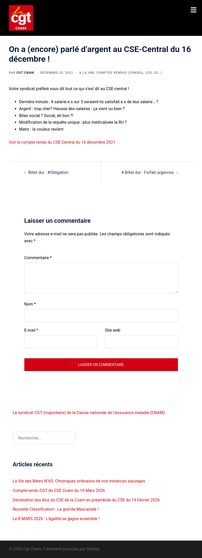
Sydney (93, 548)
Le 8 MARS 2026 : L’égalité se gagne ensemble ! (56, 518)
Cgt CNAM (25, 73)
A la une (87, 73)
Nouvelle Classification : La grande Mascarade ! (56, 509)
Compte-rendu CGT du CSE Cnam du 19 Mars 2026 (59, 490)
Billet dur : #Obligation (48, 172)
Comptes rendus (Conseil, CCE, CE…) (129, 73)
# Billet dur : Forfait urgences (147, 172)
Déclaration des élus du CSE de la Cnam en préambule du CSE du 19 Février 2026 (86, 500)
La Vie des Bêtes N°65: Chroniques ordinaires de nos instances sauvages (79, 481)
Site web (113, 330)
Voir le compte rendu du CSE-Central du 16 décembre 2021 (62, 142)
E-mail (31, 330)
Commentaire (38, 257)
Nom (30, 304)
